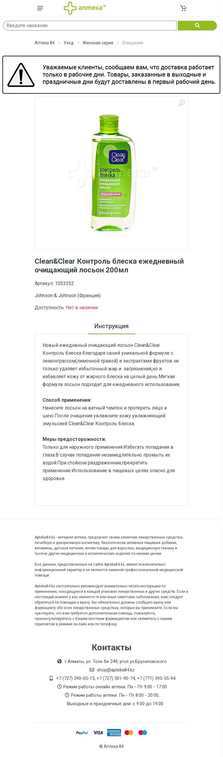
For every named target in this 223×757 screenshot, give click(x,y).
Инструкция (111, 326)
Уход (69, 42)
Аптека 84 (45, 42)
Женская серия (98, 42)
